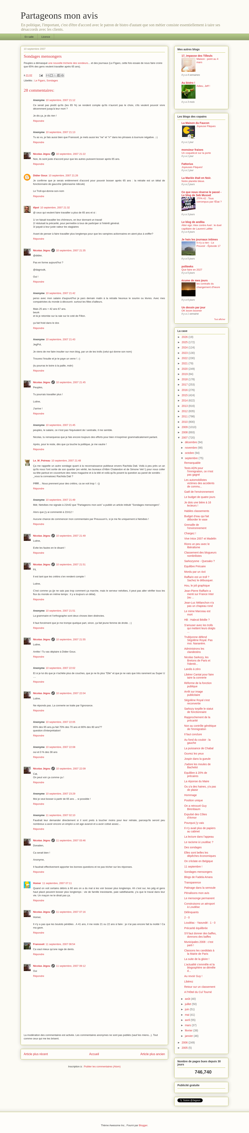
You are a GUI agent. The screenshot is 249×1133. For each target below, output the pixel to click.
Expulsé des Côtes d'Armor (195, 816)
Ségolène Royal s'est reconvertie (197, 702)
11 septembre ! (193, 866)
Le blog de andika (192, 222)
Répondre (38, 120)
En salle (29, 36)
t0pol (36, 207)
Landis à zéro (192, 669)
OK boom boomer (191, 310)
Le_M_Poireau (41, 460)
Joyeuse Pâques (206, 126)
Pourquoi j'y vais (194, 822)
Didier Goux (40, 175)
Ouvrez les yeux (194, 753)
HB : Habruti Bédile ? (197, 619)
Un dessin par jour (193, 307)
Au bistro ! (188, 82)
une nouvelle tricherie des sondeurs (68, 63)
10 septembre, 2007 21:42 (60, 293)
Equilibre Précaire (195, 566)
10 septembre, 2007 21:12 (60, 100)
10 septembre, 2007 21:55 (71, 639)
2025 (185, 342)
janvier (189, 1035)
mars (188, 1025)
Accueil (94, 1054)
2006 (185, 1042)
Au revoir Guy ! (193, 976)
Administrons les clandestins (194, 650)
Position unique (193, 800)
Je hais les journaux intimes (199, 239)
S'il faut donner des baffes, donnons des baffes (200, 935)
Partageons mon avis (59, 15)
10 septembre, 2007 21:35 (71, 250)
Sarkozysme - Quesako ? (199, 561)
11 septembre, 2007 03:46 (71, 840)
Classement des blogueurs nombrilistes (200, 554)
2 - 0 (187, 917)
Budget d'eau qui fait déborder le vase (196, 518)
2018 (185, 379)
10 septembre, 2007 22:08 (60, 747)
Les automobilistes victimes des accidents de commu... (199, 483)
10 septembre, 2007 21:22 (71, 153)
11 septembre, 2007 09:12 (71, 965)
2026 (185, 337)
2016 (185, 390)
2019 (185, 374)
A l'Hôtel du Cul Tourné (198, 992)
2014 (185, 400)
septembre (191, 458)
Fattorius (187, 163)
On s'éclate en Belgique (198, 861)
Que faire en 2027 (191, 269)
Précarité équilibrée (196, 928)
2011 (185, 416)
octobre (190, 452)
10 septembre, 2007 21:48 (66, 460)
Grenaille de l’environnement (195, 526)
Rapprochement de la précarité (197, 719)
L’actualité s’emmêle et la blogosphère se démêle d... (200, 968)
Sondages (52, 80)
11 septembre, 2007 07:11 (57, 883)
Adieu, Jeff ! (203, 85)
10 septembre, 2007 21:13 (60, 132)
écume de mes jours (194, 280)
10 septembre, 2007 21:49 (60, 499)
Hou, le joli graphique (197, 585)
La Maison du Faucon (195, 122)
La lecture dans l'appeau (199, 836)
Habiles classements (196, 511)
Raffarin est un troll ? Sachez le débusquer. (198, 578)
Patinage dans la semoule (200, 887)
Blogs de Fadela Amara (198, 877)
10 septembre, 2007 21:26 (63, 175)
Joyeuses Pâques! (192, 167)
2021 (185, 363)
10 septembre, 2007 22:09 (71, 768)
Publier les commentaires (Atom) (102, 1066)
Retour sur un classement (199, 986)
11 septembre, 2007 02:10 (60, 815)
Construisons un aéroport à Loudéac (199, 905)
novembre (191, 447)
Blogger (143, 1125)
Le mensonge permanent (199, 898)
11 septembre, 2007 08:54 (60, 944)
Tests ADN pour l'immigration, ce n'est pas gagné (198, 471)
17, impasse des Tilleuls (196, 55)
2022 (185, 358)
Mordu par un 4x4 (195, 571)
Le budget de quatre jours (199, 497)
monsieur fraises (192, 149)
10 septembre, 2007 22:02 (60, 668)
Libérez (188, 981)
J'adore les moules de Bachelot (197, 766)
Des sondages (193, 847)
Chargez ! (190, 533)
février (189, 1030)
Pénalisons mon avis (196, 893)
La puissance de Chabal (198, 748)
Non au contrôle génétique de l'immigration (200, 727)
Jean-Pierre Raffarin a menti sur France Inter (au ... (199, 594)
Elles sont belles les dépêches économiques (200, 854)
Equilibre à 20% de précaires (195, 774)
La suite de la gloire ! (196, 959)
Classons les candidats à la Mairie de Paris (199, 952)
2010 (185, 421)
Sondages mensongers (198, 871)
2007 (185, 437)
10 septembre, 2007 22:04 (71, 693)
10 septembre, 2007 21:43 (60, 339)
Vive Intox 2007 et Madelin (200, 538)
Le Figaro (39, 80)
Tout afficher (219, 319)
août (188, 998)
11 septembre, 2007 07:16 (71, 911)
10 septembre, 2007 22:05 (60, 722)
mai (187, 1014)
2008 (185, 432)
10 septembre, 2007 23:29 (60, 793)
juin (187, 1009)
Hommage (190, 795)
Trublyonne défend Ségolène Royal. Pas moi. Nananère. (198, 640)
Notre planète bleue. (193, 181)
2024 (185, 347)
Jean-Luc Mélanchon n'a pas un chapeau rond (199, 604)
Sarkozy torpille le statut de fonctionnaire (198, 710)
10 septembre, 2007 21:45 (71, 382)
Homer (37, 883)
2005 (185, 1047)
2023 (185, 352)
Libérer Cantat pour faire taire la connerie (199, 676)
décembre (191, 442)
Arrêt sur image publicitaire (193, 693)
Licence (45, 36)
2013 (185, 405)
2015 (185, 395)
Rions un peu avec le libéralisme (197, 545)
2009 (185, 427)
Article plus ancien (152, 1054)
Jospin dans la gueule (197, 758)
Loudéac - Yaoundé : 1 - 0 (200, 922)
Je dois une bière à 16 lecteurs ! (197, 504)
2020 (185, 368)
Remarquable (192, 462)
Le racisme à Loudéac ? (198, 842)
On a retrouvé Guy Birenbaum (195, 807)
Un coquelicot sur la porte (196, 152)
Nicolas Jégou (41, 153)
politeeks (187, 266)
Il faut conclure (193, 734)
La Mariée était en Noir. (196, 177)
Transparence (192, 882)
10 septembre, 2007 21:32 (55, 207)
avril (188, 1020)
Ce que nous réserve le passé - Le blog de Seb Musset (201, 194)
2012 (185, 411)
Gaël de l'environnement (199, 491)
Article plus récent (36, 1054)
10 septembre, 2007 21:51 (71, 564)
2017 (185, 384)
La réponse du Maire (196, 781)
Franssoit (39, 944)
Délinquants (191, 912)
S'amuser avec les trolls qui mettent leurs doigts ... (199, 628)
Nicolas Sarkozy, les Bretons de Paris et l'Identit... (197, 660)
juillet (188, 1004)
